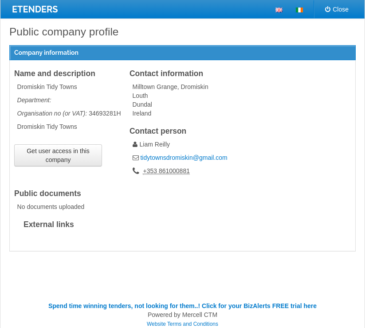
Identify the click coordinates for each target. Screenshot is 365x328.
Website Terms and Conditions (182, 324)
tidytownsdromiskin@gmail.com (183, 157)
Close (337, 9)
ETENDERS (35, 9)
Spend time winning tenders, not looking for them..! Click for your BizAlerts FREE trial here (182, 305)
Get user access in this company (58, 155)
